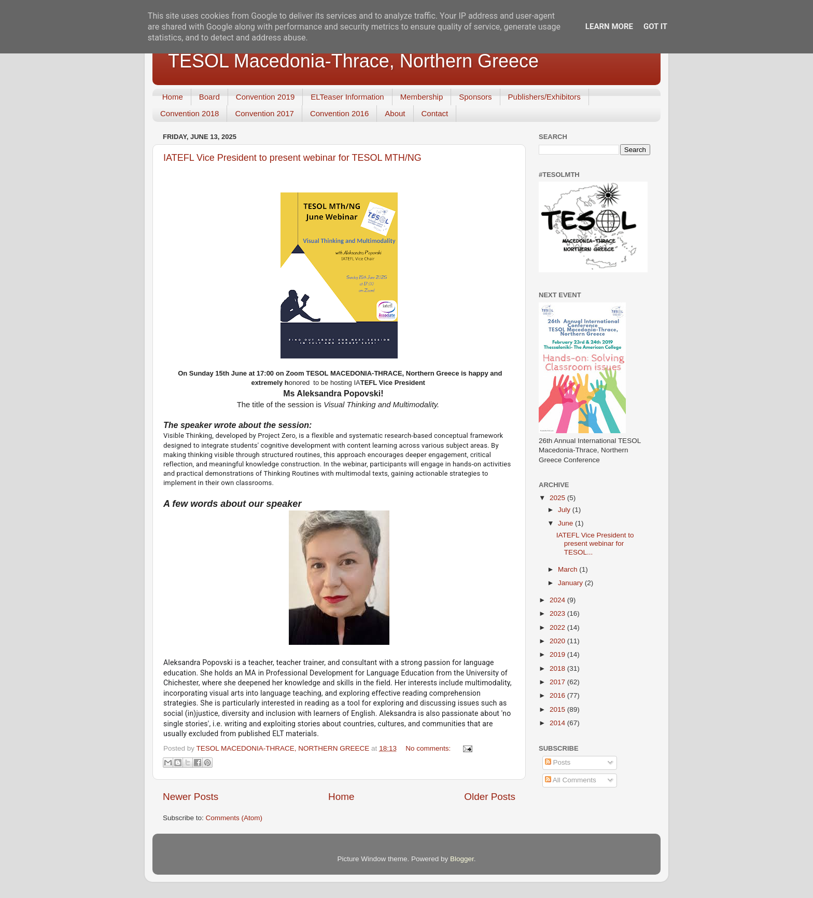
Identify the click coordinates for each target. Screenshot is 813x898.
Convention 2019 (265, 96)
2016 (558, 695)
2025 (558, 498)
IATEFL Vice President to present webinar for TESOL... (595, 543)
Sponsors (475, 96)
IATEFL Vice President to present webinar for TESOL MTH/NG (292, 158)
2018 (558, 668)
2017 (558, 682)
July (565, 510)
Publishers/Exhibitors (544, 96)
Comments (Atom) (234, 818)
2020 (558, 641)
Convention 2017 (264, 113)
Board (209, 96)
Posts (558, 762)
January (571, 583)
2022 (558, 627)
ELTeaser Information (347, 96)
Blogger (462, 859)
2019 (558, 654)
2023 (558, 613)
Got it (655, 26)
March (568, 569)
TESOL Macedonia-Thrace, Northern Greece (353, 61)
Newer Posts (190, 796)
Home (172, 96)
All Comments (570, 780)
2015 (558, 709)
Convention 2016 (339, 113)
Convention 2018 (189, 113)
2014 (558, 723)
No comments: (429, 748)
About (395, 113)
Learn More (609, 26)
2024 (558, 600)
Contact (435, 113)
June (566, 523)
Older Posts (489, 796)
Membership (421, 96)
